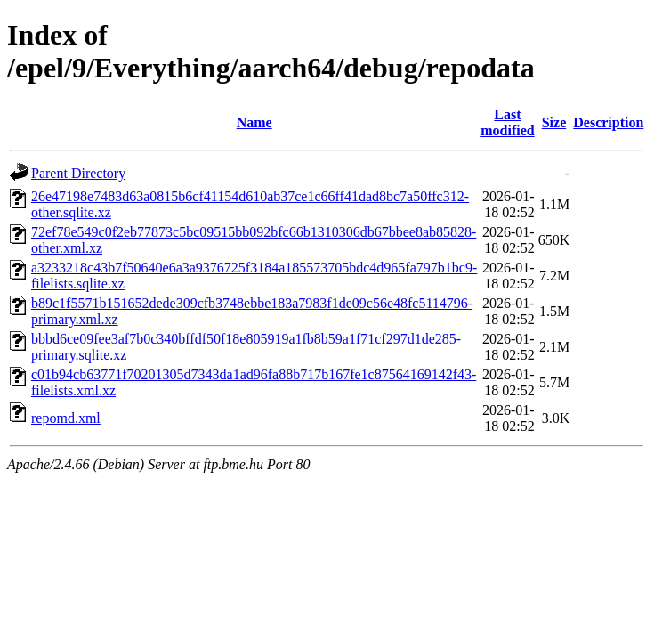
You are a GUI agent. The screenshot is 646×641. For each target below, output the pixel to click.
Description (608, 122)
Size (554, 122)
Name (254, 122)
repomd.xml (66, 418)
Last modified (507, 122)
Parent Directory (78, 173)
